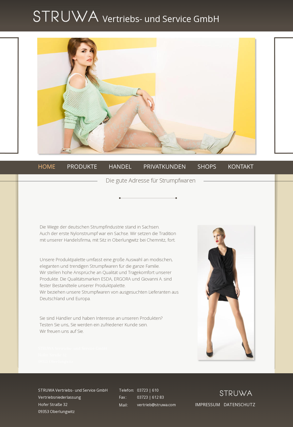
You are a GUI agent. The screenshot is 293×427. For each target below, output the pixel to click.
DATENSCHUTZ (239, 404)
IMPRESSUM (208, 404)
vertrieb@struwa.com (156, 404)
